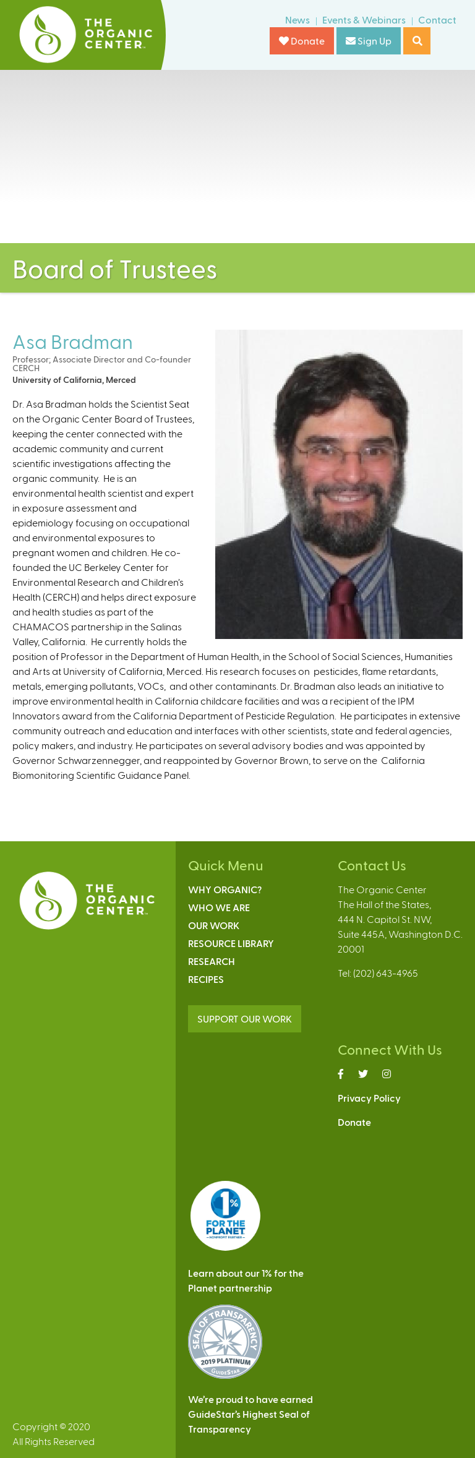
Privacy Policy (369, 1098)
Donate (302, 40)
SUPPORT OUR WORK (244, 1018)
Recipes (206, 979)
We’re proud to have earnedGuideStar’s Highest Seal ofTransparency (250, 1413)
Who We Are (219, 907)
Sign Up (369, 40)
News (297, 19)
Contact (437, 19)
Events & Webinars (364, 19)
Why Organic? (225, 889)
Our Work (213, 925)
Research (211, 961)
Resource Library (231, 943)
